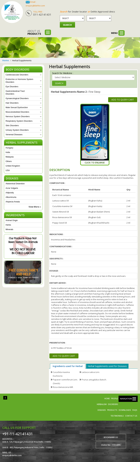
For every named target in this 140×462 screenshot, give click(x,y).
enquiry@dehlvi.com (35, 5)
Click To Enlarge (95, 162)
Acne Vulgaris (12, 188)
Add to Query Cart (122, 99)
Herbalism (102, 404)
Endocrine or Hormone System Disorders (19, 80)
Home (5, 60)
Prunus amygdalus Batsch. (94, 379)
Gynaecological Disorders (17, 98)
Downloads (125, 410)
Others (9, 161)
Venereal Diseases (14, 134)
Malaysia (10, 157)
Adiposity (10, 192)
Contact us (131, 415)
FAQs (134, 410)
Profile (114, 398)
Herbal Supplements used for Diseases (107, 365)
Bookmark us (111, 437)
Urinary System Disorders (17, 130)
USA (8, 170)
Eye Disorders (12, 86)
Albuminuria (11, 197)
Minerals (9, 229)
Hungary (9, 148)
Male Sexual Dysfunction (17, 107)
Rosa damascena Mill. (63, 387)
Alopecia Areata (13, 201)
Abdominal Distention (15, 183)
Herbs (8, 225)
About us (34, 32)
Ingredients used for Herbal (68, 365)
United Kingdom (13, 166)
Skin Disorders (12, 125)
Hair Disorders (12, 103)
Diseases (102, 410)
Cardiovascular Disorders (17, 75)
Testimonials (117, 415)
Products (112, 410)
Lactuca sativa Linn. (91, 372)
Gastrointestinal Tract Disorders (15, 92)
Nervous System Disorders (18, 116)
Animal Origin (12, 220)
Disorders (113, 404)
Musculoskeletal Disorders (17, 112)
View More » (35, 206)
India (8, 152)
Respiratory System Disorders (19, 121)
